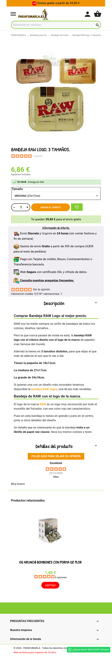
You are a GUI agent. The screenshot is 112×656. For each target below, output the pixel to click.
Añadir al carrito (50, 207)
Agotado (50, 585)
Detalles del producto (67, 446)
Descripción (71, 303)
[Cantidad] (20, 207)
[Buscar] (56, 25)
